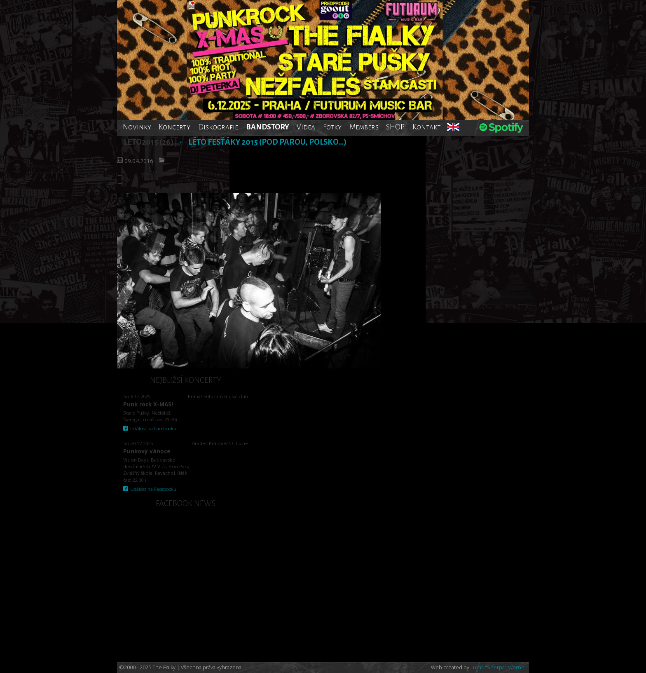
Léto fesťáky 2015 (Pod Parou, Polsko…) (262, 142)
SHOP (395, 127)
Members (364, 127)
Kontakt (426, 127)
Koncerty (174, 127)
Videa (306, 127)
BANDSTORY (267, 127)
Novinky (137, 127)
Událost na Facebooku (149, 428)
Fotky (332, 127)
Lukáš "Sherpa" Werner (498, 667)
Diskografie (218, 127)
